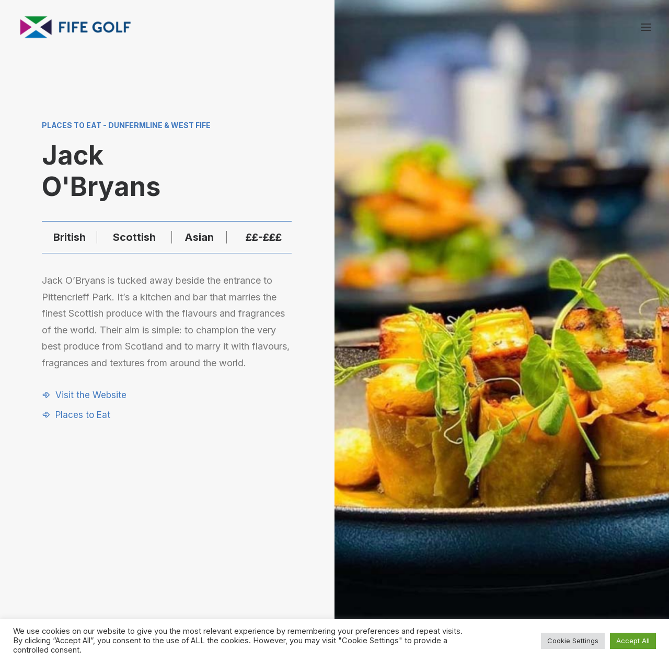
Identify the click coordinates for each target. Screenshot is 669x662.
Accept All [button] (633, 640)
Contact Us (544, 543)
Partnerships (456, 543)
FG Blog (538, 571)
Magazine (541, 557)
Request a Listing (465, 530)
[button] (84, 395)
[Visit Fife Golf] (76, 27)
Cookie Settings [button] (572, 640)
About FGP (543, 530)
